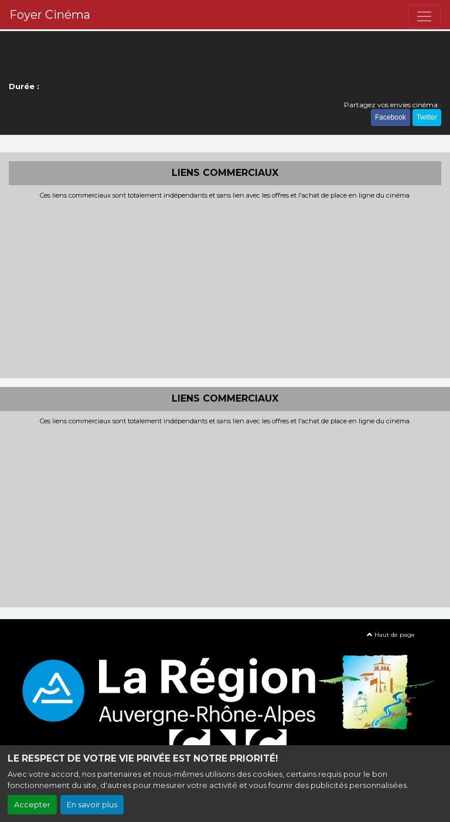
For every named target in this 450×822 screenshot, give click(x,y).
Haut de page (391, 634)
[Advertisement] (225, 287)
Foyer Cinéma (49, 15)
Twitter (427, 117)
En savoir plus (92, 804)
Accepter (32, 804)
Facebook (390, 117)
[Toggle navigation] (424, 16)
